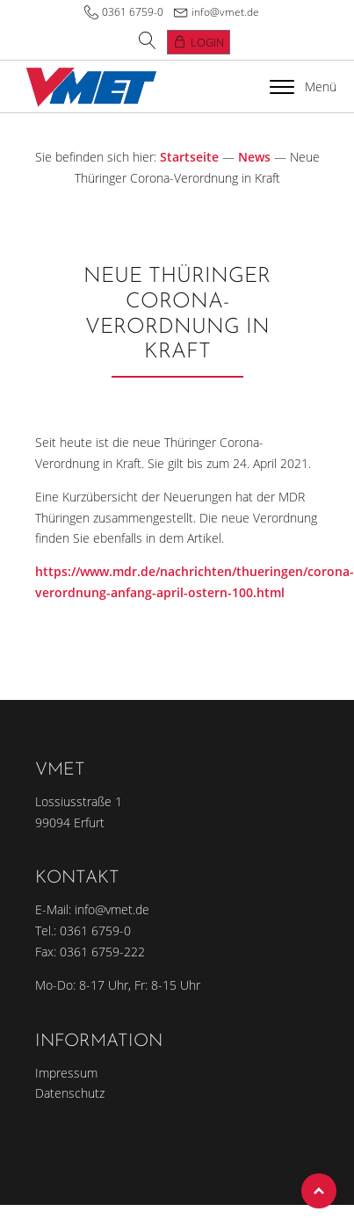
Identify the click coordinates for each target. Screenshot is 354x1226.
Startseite (189, 156)
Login (207, 42)
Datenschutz (70, 1093)
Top (318, 1190)
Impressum (66, 1072)
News (254, 156)
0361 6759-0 (132, 11)
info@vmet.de (225, 11)
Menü (303, 86)
